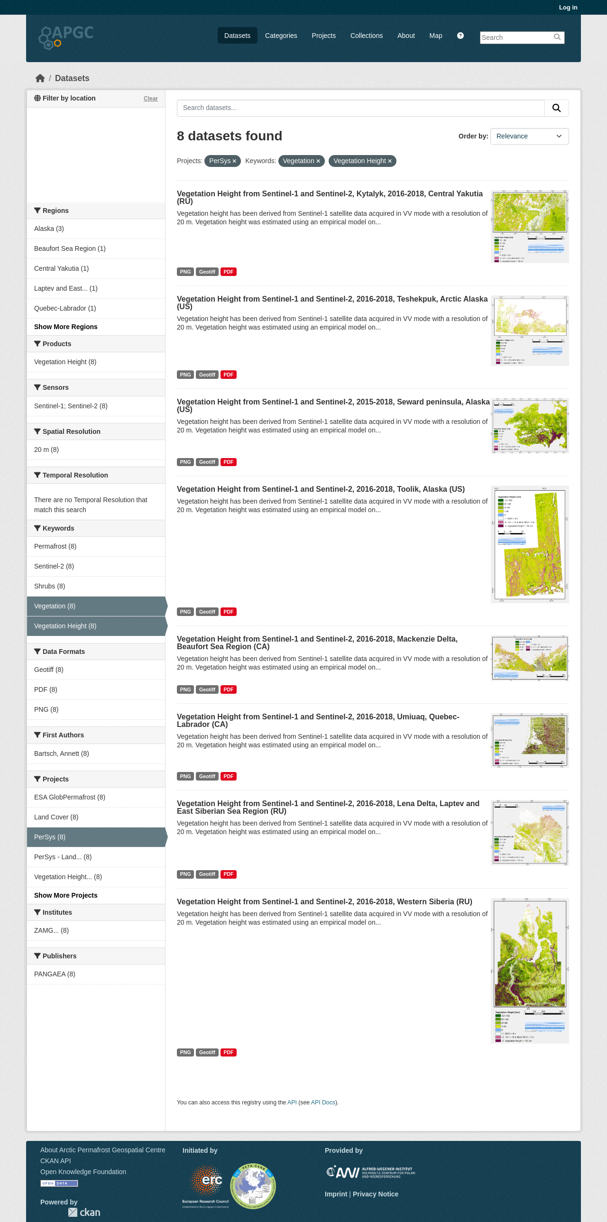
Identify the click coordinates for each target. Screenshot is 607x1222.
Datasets (237, 35)
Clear (151, 98)
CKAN (84, 1212)
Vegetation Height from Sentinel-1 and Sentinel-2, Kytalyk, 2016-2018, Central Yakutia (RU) (330, 197)
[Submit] (556, 108)
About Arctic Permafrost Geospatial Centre (103, 1150)
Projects (324, 35)
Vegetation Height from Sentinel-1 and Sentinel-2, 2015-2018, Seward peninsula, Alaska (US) (333, 405)
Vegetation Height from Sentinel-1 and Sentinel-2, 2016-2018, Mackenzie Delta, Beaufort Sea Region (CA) (317, 643)
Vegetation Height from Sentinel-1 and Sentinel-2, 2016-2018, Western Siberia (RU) (324, 902)
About (406, 35)
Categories (281, 35)
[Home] (40, 78)
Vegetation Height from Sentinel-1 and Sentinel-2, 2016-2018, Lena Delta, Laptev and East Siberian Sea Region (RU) (328, 807)
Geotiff (207, 272)
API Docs (323, 1102)
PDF (228, 272)
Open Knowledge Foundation (83, 1172)
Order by (472, 136)
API (292, 1102)
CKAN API (55, 1161)
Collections (366, 35)
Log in (568, 7)
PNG (185, 272)
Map (436, 35)
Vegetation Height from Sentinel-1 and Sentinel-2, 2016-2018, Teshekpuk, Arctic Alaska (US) (332, 303)
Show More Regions (66, 327)
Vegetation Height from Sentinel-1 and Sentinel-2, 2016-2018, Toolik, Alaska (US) (321, 489)
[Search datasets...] (361, 108)
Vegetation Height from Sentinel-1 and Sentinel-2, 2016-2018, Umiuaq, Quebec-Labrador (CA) (318, 720)
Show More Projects (66, 895)
